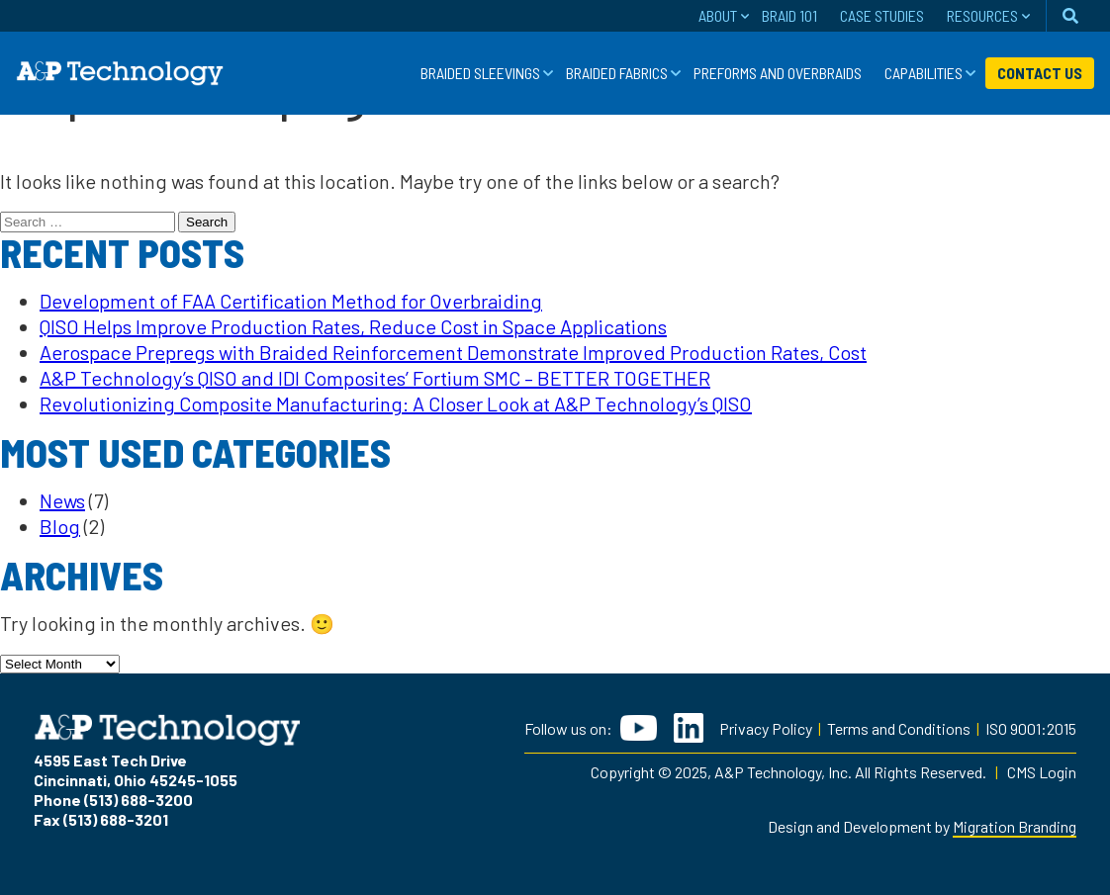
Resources (982, 15)
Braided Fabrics (617, 72)
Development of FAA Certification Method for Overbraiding (291, 301)
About (717, 15)
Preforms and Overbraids (778, 72)
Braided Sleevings (480, 72)
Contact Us (1039, 72)
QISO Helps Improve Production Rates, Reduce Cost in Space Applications (353, 326)
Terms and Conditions (899, 728)
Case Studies (882, 15)
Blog (60, 526)
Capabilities (923, 72)
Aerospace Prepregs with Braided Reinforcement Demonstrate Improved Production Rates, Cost (453, 352)
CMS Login (1041, 771)
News (62, 500)
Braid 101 (789, 15)
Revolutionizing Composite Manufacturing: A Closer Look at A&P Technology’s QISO (396, 403)
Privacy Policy (765, 728)
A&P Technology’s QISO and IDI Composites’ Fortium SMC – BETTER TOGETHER (375, 378)
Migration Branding (1014, 826)
